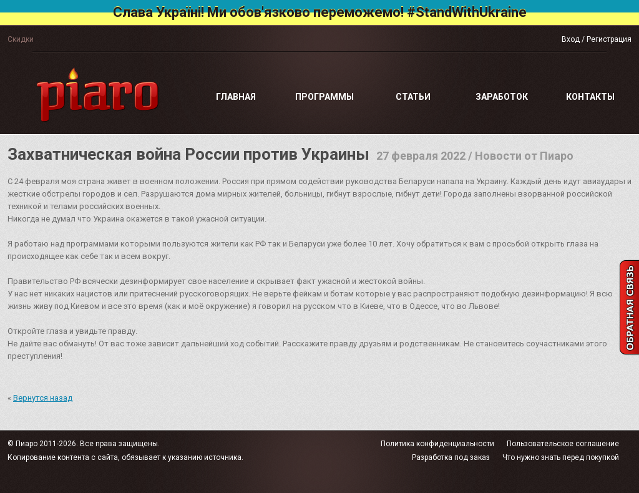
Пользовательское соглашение (563, 443)
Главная (236, 97)
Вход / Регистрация (597, 39)
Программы (324, 97)
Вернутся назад (42, 398)
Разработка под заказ (451, 457)
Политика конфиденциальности (437, 443)
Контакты (590, 97)
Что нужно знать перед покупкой (560, 457)
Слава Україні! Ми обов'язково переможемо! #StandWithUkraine (320, 12)
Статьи (413, 97)
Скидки (20, 39)
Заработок (502, 97)
